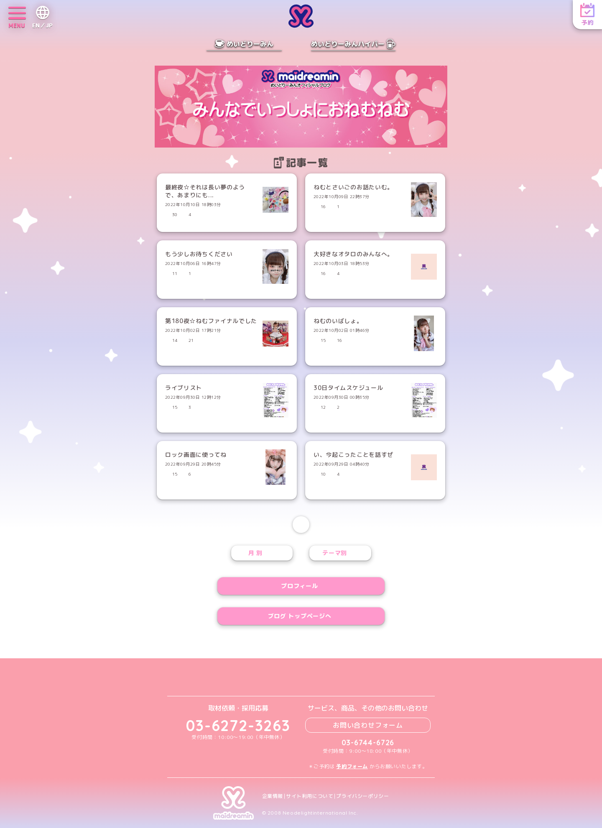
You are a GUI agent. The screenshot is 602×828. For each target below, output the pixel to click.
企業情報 (272, 796)
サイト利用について (309, 796)
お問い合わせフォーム (368, 725)
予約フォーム (352, 766)
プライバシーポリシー (362, 796)
